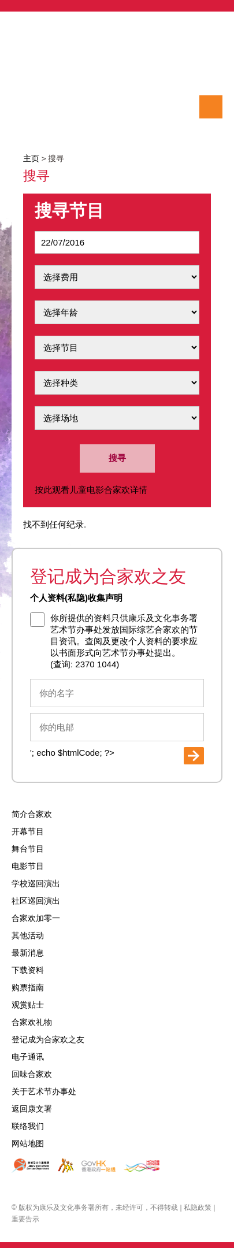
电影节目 (28, 866)
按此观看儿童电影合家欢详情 (91, 490)
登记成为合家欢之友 (48, 1039)
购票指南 (28, 987)
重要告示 (25, 1219)
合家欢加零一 (36, 918)
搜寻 (23, 106)
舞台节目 (28, 849)
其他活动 (28, 935)
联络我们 (28, 1126)
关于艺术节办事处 (44, 1091)
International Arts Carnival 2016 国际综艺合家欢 (117, 69)
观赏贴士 (28, 1005)
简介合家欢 (32, 814)
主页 (31, 158)
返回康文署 (32, 1109)
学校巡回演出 (36, 883)
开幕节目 (28, 831)
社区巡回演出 (36, 901)
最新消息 (28, 953)
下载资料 (28, 970)
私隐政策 (197, 1208)
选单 (210, 106)
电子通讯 (28, 1057)
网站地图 (28, 1143)
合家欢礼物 (32, 1022)
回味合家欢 (32, 1074)
